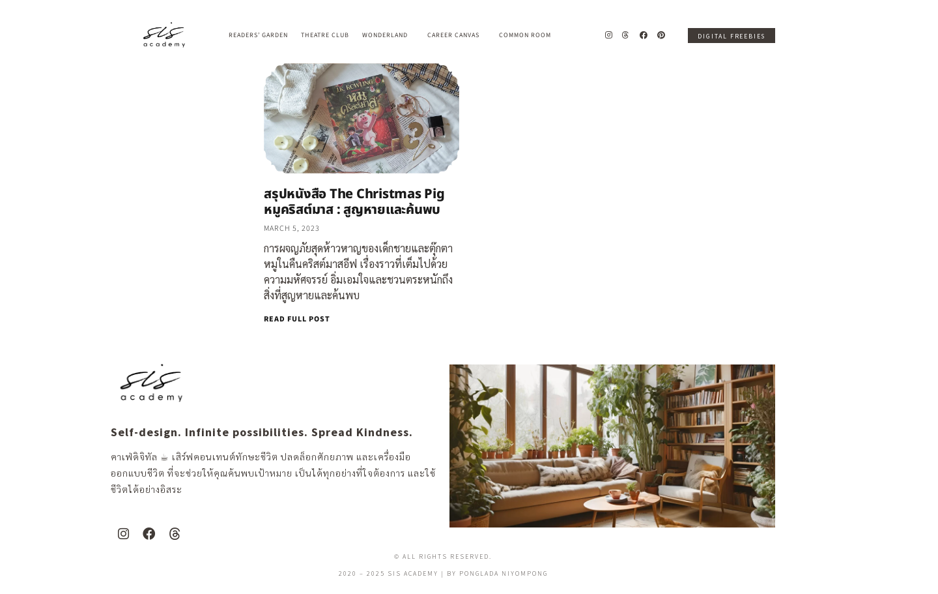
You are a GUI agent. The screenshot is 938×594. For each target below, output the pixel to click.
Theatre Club (325, 35)
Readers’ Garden (258, 35)
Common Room (525, 35)
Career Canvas (456, 35)
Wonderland (388, 35)
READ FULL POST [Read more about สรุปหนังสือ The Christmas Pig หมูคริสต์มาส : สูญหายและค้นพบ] (297, 319)
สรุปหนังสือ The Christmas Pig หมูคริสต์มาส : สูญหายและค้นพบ (354, 202)
